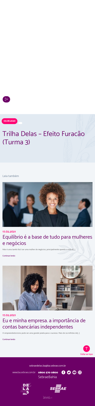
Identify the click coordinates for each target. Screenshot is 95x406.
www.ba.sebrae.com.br (23, 372)
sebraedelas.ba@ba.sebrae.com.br (47, 366)
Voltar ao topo (86, 350)
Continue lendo (8, 255)
